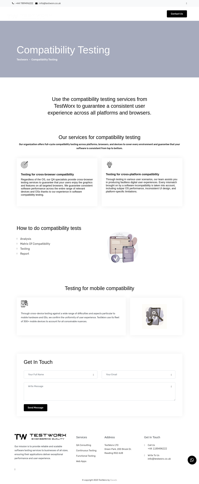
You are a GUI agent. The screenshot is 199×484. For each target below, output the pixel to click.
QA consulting (83, 445)
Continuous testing (86, 450)
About (82, 13)
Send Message (35, 407)
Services (94, 13)
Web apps (81, 461)
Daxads (113, 480)
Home (71, 13)
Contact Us (177, 13)
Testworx (22, 59)
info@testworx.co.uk (50, 3)
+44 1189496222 (24, 3)
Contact (108, 13)
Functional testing (86, 456)
